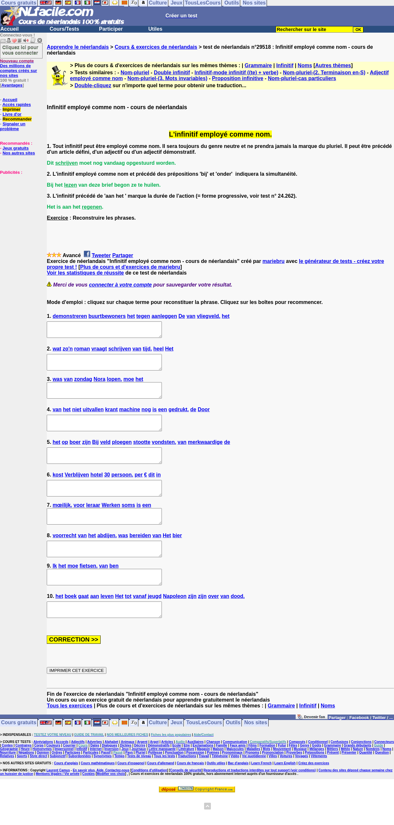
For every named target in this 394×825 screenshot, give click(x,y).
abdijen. (107, 556)
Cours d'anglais (66, 792)
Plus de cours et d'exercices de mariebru (130, 267)
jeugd (155, 622)
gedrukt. (178, 418)
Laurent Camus (58, 799)
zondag (83, 385)
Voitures (286, 785)
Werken (111, 522)
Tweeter (101, 255)
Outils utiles (216, 792)
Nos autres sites (19, 153)
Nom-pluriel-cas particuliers (302, 78)
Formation (267, 774)
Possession (195, 781)
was (57, 385)
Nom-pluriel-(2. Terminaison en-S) (324, 72)
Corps (39, 774)
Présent (333, 781)
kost (58, 489)
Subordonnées (79, 785)
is (155, 418)
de (193, 418)
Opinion (43, 781)
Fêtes (293, 774)
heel (158, 351)
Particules (90, 781)
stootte (141, 453)
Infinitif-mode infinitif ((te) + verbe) (236, 72)
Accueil (9, 29)
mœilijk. (62, 522)
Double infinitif (172, 72)
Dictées (126, 774)
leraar (93, 522)
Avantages (11, 85)
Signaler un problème (12, 126)
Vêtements (319, 785)
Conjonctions (361, 771)
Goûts (316, 774)
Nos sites (255, 752)
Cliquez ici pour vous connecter (20, 49)
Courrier (69, 774)
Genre (304, 774)
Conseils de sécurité (186, 799)
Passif (106, 781)
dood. (238, 622)
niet (76, 418)
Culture (158, 752)
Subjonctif (58, 785)
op (65, 453)
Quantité (365, 781)
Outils (233, 752)
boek (70, 622)
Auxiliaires (195, 771)
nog (146, 418)
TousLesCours (204, 752)
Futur (282, 774)
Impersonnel (64, 778)
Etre (186, 774)
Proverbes (294, 781)
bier (177, 556)
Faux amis (238, 774)
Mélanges (317, 778)
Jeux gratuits (16, 148)
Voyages (301, 785)
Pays (129, 781)
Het (169, 351)
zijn (86, 453)
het (131, 316)
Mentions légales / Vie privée (58, 803)
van (190, 316)
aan (94, 622)
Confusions (339, 771)
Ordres (57, 781)
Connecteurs (384, 771)
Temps (119, 785)
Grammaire (258, 65)
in (158, 489)
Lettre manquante (162, 778)
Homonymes (42, 778)
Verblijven (77, 489)
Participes (72, 781)
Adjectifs (77, 771)
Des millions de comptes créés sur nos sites (18, 68)
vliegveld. (208, 316)
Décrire (139, 774)
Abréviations (43, 771)
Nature (358, 778)
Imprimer (12, 109)
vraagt (99, 351)
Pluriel (140, 781)
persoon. (122, 489)
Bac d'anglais (238, 792)
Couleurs (53, 774)
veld (105, 453)
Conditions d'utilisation (149, 799)
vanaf (139, 622)
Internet (96, 778)
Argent (142, 771)
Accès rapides (16, 104)
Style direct (38, 785)
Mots (266, 778)
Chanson (213, 771)
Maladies (253, 778)
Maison (217, 778)
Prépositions (314, 781)
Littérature (186, 778)
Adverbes (94, 771)
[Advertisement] (19, 207)
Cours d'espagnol (130, 792)
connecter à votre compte (120, 284)
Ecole (176, 774)
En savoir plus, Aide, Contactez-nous (101, 799)
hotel (97, 489)
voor (79, 522)
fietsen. (89, 589)
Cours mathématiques (98, 792)
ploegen (122, 453)
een (162, 418)
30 (107, 489)
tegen (143, 316)
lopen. (114, 385)
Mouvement (282, 778)
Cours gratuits (18, 752)
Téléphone (220, 785)
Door (204, 418)
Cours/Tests (64, 29)
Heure (25, 778)
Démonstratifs (159, 774)
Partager (122, 255)
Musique (300, 778)
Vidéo (235, 785)
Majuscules (235, 778)
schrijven (119, 351)
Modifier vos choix (111, 803)
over (213, 622)
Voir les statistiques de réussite (85, 273)
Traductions (187, 785)
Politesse (155, 781)
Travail (204, 785)
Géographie (9, 778)
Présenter (348, 781)
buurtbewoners (107, 316)
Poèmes (213, 781)
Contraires (23, 774)
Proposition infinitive (237, 78)
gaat (83, 622)
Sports (22, 785)
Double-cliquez (92, 85)
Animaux (127, 771)
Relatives (7, 785)
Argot (154, 771)
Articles (167, 771)
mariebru (273, 261)
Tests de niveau (139, 785)
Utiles (155, 29)
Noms (305, 65)
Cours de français (190, 792)
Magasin (203, 778)
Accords (61, 771)
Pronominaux (232, 781)
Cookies (88, 803)
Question (382, 781)
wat (57, 351)
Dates (94, 774)
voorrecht (64, 556)
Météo (345, 778)
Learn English (285, 792)
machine (129, 418)
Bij (95, 453)
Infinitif (284, 65)
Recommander (17, 119)
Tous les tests (164, 785)
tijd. (147, 351)
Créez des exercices (313, 792)
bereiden (140, 556)
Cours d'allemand (160, 792)
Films (252, 774)
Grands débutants (357, 774)
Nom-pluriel (135, 72)
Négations (26, 781)
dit (151, 489)
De (181, 316)
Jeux (176, 752)
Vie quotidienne (254, 785)
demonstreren (70, 316)
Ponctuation (174, 781)
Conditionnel (318, 771)
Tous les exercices (69, 734)
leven (107, 622)
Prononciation (272, 781)
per (138, 489)
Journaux (139, 778)
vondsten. (164, 453)
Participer (111, 29)
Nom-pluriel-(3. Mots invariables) (167, 78)
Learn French (261, 792)
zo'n (68, 351)
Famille (221, 774)
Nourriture (8, 781)
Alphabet (111, 771)
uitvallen (93, 418)
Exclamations (202, 774)
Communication (235, 771)
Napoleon (175, 622)
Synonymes (103, 785)
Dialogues (109, 774)
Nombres (372, 778)
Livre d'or (12, 114)
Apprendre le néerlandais (78, 47)
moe (128, 385)
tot (128, 622)
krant (111, 418)
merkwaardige (205, 453)
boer (75, 453)
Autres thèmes (333, 65)
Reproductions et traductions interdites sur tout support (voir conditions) (259, 799)
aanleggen (164, 316)
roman (82, 351)
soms (128, 522)
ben (113, 589)
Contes (7, 774)
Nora (99, 385)
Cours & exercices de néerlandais (156, 47)
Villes (273, 785)
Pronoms (252, 781)
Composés (297, 771)
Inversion (111, 778)
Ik (55, 589)
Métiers (332, 778)
